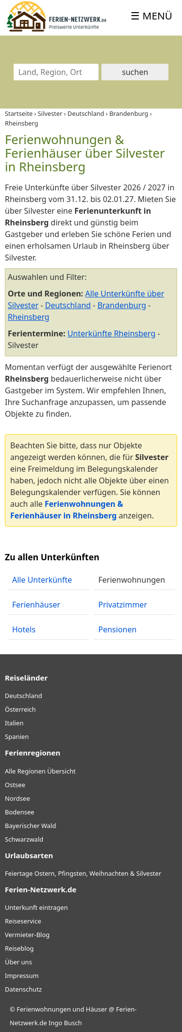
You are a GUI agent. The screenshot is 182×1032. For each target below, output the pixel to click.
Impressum (22, 975)
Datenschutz (23, 989)
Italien (14, 723)
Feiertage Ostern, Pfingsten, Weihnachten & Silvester (83, 873)
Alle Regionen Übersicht (40, 771)
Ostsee (15, 784)
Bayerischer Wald (30, 825)
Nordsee (17, 798)
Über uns (18, 962)
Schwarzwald (24, 839)
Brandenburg (122, 305)
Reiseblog (19, 948)
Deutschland (68, 305)
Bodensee (19, 812)
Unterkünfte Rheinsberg (111, 333)
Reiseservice (23, 921)
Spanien (17, 736)
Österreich (20, 709)
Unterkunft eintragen (36, 907)
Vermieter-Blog (27, 934)
